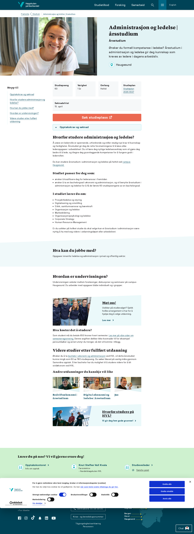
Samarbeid (138, 5)
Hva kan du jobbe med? (22, 108)
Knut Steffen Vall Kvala (93, 465)
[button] (153, 5)
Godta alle (167, 510)
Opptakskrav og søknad (22, 94)
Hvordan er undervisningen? (24, 113)
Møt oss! (109, 303)
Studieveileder (141, 465)
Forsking (120, 5)
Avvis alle (167, 524)
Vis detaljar (37, 529)
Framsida (25, 14)
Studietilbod (101, 5)
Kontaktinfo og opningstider (88, 501)
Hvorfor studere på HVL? (118, 414)
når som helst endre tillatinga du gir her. (99, 513)
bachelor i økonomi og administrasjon (87, 356)
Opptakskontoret (35, 465)
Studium (36, 14)
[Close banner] (190, 507)
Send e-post (142, 470)
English (172, 5)
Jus (116, 395)
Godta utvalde (167, 517)
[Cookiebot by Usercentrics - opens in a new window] (16, 529)
